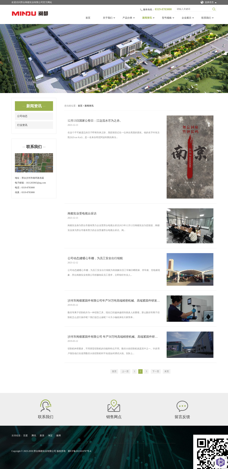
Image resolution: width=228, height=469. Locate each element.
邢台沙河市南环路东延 (33, 178)
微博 (58, 435)
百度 (25, 435)
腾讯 (34, 435)
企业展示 (186, 18)
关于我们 (107, 18)
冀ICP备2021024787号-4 (79, 451)
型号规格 (167, 18)
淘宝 (50, 435)
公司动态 (22, 116)
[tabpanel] (114, 58)
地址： (18, 178)
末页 (166, 371)
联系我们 (206, 18)
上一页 (125, 371)
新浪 (42, 435)
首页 (88, 18)
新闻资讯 (147, 18)
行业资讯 (22, 125)
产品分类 (127, 18)
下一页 (155, 371)
